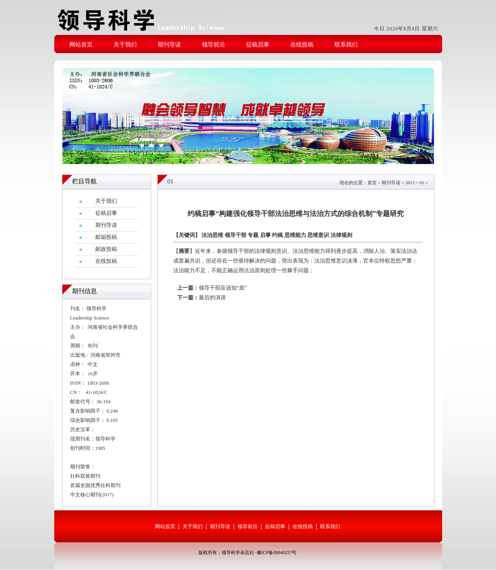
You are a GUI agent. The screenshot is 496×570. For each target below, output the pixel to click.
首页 (372, 182)
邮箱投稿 (106, 237)
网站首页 (81, 44)
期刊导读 (169, 44)
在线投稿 (301, 44)
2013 (410, 182)
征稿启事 (257, 44)
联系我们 (346, 44)
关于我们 (125, 44)
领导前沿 (213, 44)
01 (422, 182)
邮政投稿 (106, 249)
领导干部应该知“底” (223, 288)
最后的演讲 (212, 298)
